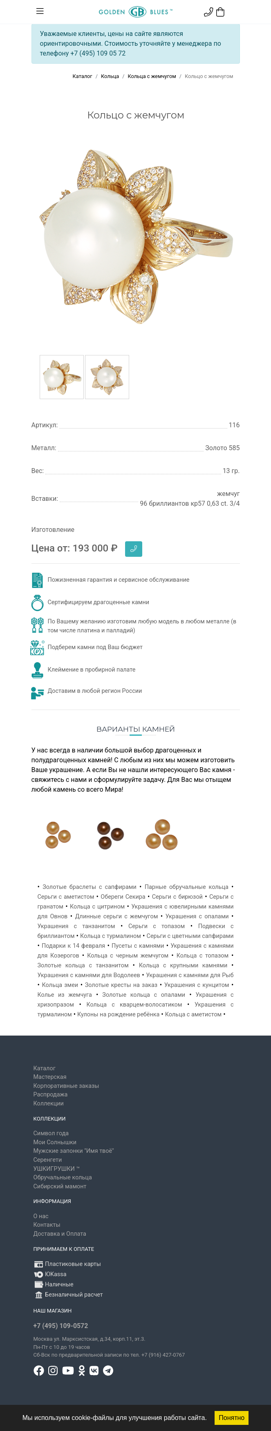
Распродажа (51, 1094)
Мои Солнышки (55, 1142)
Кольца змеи (60, 985)
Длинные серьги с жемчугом (116, 916)
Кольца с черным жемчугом (127, 955)
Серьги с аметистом (66, 896)
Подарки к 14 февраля (73, 945)
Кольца (110, 76)
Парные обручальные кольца (186, 887)
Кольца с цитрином (97, 906)
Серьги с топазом (156, 926)
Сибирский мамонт (60, 1186)
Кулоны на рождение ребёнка (118, 1014)
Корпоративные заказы (66, 1086)
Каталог (82, 76)
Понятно (231, 1417)
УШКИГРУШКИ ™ (57, 1168)
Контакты (47, 1224)
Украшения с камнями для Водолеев (89, 975)
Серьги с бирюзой (177, 896)
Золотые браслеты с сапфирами (90, 887)
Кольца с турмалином (110, 936)
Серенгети (48, 1159)
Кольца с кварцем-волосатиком (134, 1004)
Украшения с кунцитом (196, 985)
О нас (41, 1216)
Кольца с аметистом (193, 1014)
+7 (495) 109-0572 (61, 1326)
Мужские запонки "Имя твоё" (74, 1150)
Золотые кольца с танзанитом (83, 965)
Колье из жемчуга (65, 994)
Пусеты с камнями (138, 945)
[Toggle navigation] (40, 11)
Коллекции (49, 1103)
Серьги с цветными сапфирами (190, 936)
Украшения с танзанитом (76, 926)
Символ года (51, 1133)
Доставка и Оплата (60, 1233)
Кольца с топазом (202, 955)
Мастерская (50, 1077)
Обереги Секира (123, 896)
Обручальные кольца (63, 1177)
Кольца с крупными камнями (183, 965)
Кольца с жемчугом (152, 76)
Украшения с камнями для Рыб (189, 975)
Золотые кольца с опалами (143, 994)
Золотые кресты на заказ (121, 985)
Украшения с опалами (197, 916)
